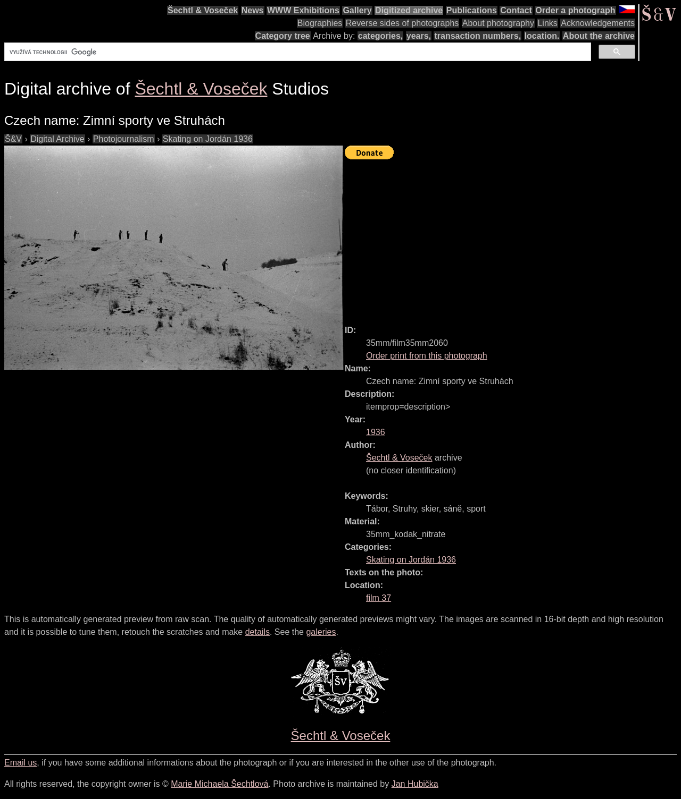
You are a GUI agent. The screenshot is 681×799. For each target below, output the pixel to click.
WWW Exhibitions (303, 10)
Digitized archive (409, 10)
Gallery (357, 10)
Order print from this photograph (426, 355)
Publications (471, 10)
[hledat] (297, 52)
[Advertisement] (513, 237)
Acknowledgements (598, 23)
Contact (516, 10)
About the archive (599, 35)
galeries (321, 631)
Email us (20, 762)
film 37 (378, 597)
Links (547, 23)
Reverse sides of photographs (402, 23)
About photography (498, 23)
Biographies (320, 23)
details (257, 631)
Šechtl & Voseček (203, 10)
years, (418, 35)
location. (542, 35)
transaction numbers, (477, 35)
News (253, 10)
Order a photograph (575, 10)
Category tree (282, 35)
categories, (380, 35)
